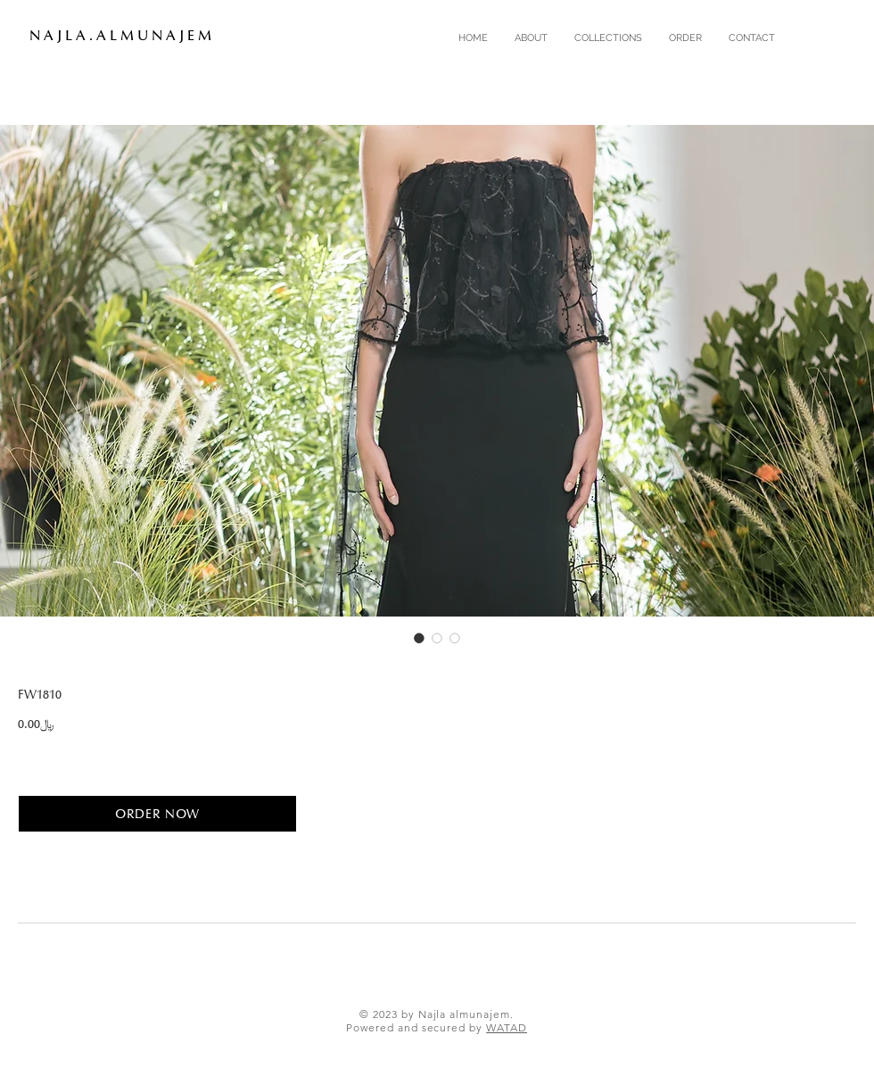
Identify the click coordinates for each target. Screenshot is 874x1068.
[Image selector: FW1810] (419, 638)
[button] (608, 38)
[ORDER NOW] (157, 814)
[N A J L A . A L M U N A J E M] (130, 36)
